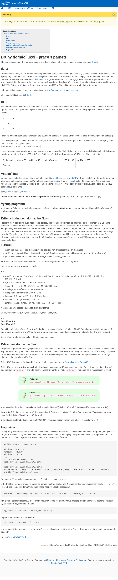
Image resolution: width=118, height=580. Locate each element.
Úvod (8, 36)
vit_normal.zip (23, 191)
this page (99, 21)
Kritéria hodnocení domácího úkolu (19, 45)
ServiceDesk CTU (59, 563)
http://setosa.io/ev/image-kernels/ (62, 90)
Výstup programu (12, 43)
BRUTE (28, 95)
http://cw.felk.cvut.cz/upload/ (74, 362)
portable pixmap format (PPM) (65, 178)
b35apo (30, 8)
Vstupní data (11, 41)
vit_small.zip (9, 191)
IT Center (50, 560)
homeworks (42, 8)
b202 (9, 8)
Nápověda (10, 50)
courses (19, 8)
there (94, 62)
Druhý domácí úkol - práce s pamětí (16, 34)
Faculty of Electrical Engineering (71, 560)
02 (53, 8)
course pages (66, 21)
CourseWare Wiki (15, 3)
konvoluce (41, 79)
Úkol (7, 38)
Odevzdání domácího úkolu (16, 47)
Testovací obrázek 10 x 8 (14, 537)
